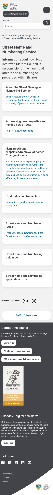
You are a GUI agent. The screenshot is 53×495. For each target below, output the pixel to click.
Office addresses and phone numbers (21, 359)
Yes (25, 301)
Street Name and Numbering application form (24, 277)
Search (6, 21)
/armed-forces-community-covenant (25, 386)
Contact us (9, 343)
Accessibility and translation (15, 14)
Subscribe (8, 443)
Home (5, 35)
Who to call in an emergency (17, 351)
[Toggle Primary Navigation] (46, 10)
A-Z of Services (26, 315)
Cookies (6, 478)
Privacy (5, 482)
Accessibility (8, 474)
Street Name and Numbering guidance (24, 255)
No (34, 301)
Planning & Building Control (24, 35)
